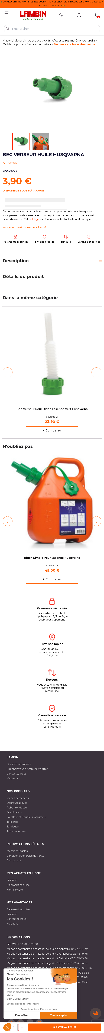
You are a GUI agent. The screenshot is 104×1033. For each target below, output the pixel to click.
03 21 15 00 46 (78, 958)
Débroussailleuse (17, 802)
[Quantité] (14, 1027)
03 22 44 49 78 (78, 953)
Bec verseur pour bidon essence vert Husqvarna (52, 409)
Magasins (12, 778)
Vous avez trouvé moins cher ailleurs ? (24, 227)
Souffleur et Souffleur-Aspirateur (26, 817)
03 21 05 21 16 (83, 968)
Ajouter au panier (64, 1027)
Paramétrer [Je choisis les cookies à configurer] (22, 1015)
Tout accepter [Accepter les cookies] (58, 1015)
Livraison (12, 880)
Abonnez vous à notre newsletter (27, 768)
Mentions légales (17, 851)
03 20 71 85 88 (78, 977)
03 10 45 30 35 (79, 982)
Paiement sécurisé (18, 885)
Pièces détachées (18, 798)
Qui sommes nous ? (19, 764)
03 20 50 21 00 (29, 944)
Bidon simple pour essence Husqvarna (52, 557)
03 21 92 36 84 (80, 972)
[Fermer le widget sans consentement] (20, 971)
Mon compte (15, 889)
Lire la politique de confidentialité (23, 1004)
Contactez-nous (16, 773)
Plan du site (14, 860)
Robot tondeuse (17, 807)
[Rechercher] (52, 28)
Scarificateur (14, 812)
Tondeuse (13, 826)
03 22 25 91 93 (79, 949)
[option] (52, 372)
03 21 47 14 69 (78, 963)
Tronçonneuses (16, 831)
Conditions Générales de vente (25, 855)
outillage (34, 219)
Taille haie (12, 821)
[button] (7, 1027)
